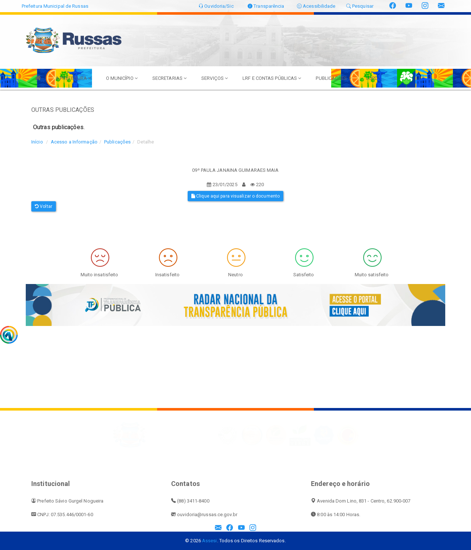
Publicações (117, 142)
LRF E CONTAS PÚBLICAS (271, 78)
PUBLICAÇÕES (333, 78)
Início (37, 142)
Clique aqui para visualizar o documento (235, 196)
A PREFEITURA (73, 78)
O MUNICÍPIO (122, 78)
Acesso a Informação (74, 142)
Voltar (43, 206)
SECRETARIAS (169, 78)
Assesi (209, 540)
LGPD (372, 78)
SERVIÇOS (214, 78)
